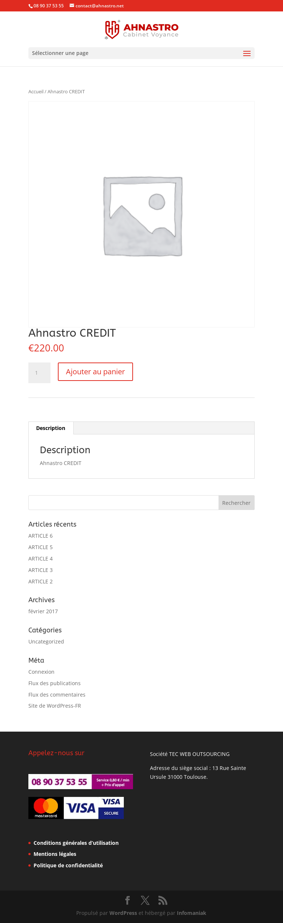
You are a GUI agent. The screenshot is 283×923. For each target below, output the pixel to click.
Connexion (41, 671)
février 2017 (43, 611)
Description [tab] (50, 427)
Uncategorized (46, 641)
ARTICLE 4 (40, 558)
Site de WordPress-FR (54, 705)
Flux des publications (54, 683)
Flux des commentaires (56, 694)
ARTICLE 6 (40, 535)
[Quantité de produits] (39, 372)
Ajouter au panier (95, 372)
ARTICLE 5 (40, 547)
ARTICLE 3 (40, 569)
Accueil (35, 91)
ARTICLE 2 (40, 581)
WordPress (123, 912)
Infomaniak (191, 912)
